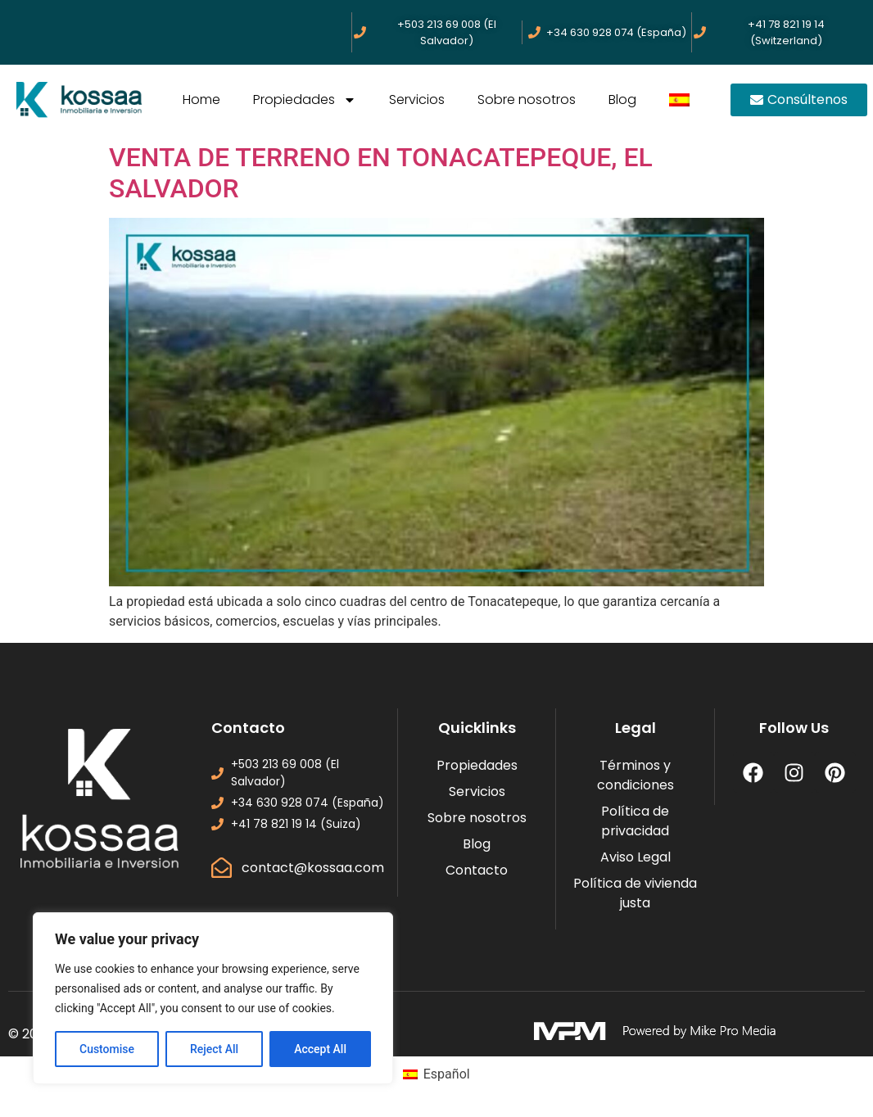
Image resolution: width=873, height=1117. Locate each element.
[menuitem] (679, 100)
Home (201, 99)
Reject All (214, 1049)
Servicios (417, 99)
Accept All (320, 1049)
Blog (622, 99)
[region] (213, 998)
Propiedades (304, 100)
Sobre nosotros (526, 99)
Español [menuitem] (446, 1074)
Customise (106, 1049)
